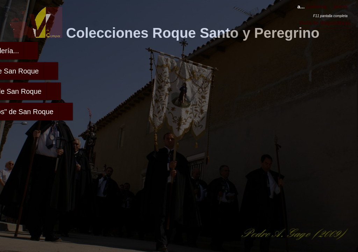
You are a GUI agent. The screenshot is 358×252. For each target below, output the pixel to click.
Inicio (341, 6)
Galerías (316, 6)
